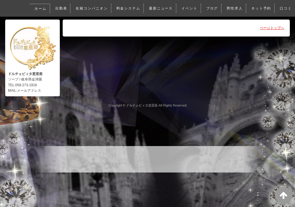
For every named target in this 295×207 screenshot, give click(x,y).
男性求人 (234, 8)
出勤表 (59, 8)
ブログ (211, 8)
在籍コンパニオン (89, 8)
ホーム (38, 9)
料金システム (126, 8)
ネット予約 (261, 8)
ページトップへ (272, 28)
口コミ (286, 8)
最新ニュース (160, 8)
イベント (188, 8)
